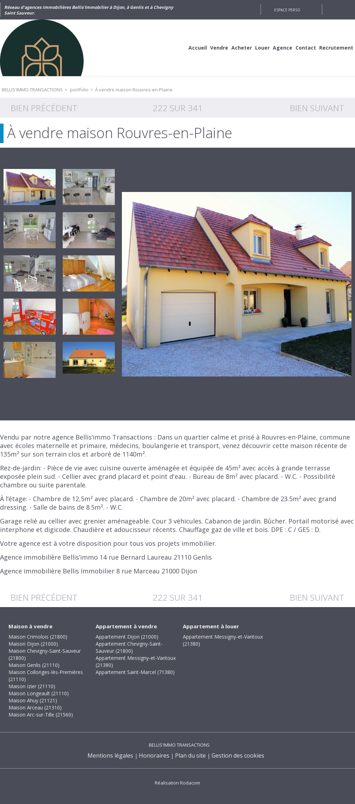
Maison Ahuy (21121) (33, 700)
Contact (305, 47)
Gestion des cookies (238, 755)
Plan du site (190, 755)
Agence (282, 47)
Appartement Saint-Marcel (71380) (135, 672)
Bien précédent (44, 108)
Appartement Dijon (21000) (127, 636)
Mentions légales (110, 755)
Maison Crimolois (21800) (38, 636)
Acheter (241, 47)
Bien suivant (317, 108)
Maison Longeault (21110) (39, 693)
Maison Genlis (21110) (34, 665)
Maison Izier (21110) (32, 686)
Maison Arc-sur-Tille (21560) (41, 714)
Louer (262, 47)
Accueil (197, 47)
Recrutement (336, 47)
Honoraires (154, 755)
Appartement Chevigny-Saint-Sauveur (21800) (129, 647)
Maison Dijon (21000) (33, 643)
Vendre (219, 47)
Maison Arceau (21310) (35, 707)
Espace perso (287, 9)
